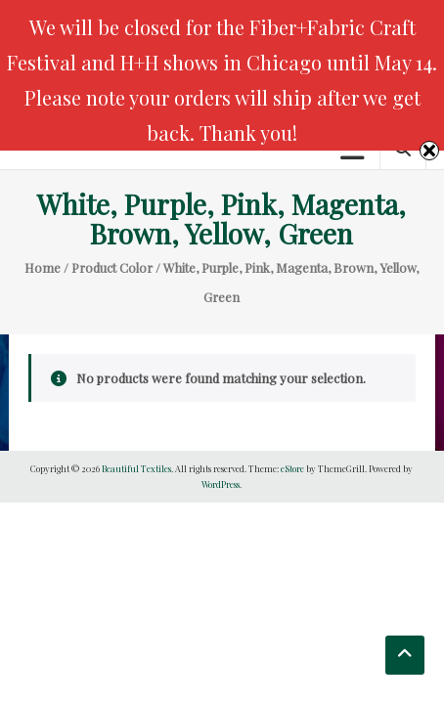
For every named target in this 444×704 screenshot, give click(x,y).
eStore (292, 468)
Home (42, 267)
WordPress (220, 484)
